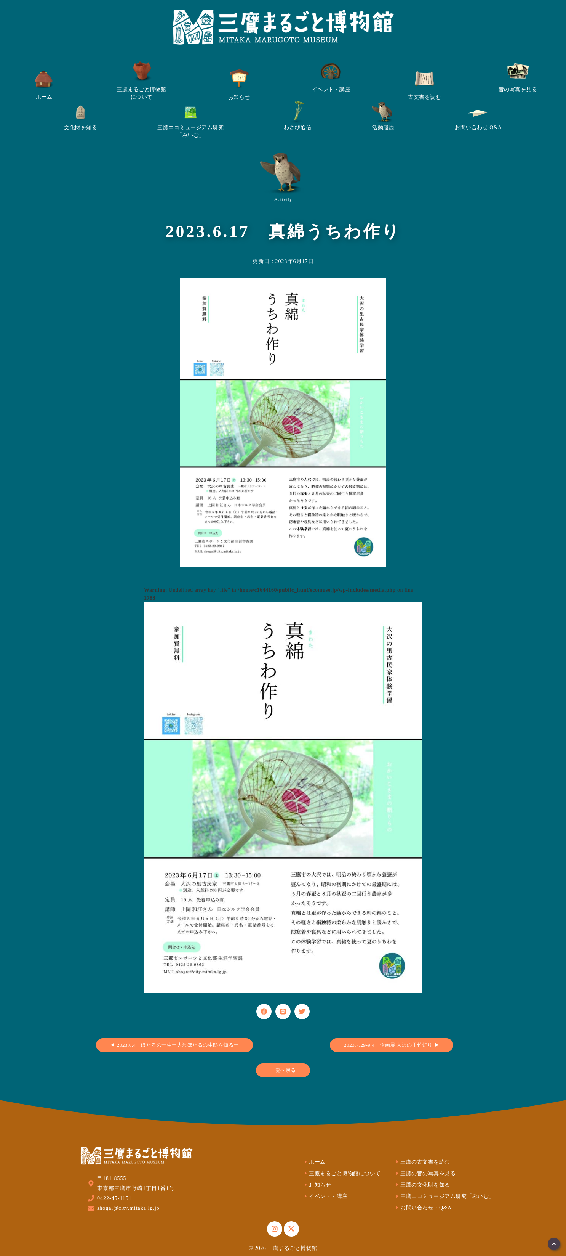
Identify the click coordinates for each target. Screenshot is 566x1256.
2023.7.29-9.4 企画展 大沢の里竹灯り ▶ (392, 1045)
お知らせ (316, 1185)
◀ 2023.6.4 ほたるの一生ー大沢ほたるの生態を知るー (174, 1045)
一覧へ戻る (283, 1070)
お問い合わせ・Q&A (423, 1208)
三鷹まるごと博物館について (341, 1173)
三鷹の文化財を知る (422, 1185)
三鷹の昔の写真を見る (425, 1173)
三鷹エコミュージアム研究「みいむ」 (444, 1196)
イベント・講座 (325, 1196)
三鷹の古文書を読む (422, 1162)
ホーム (314, 1162)
